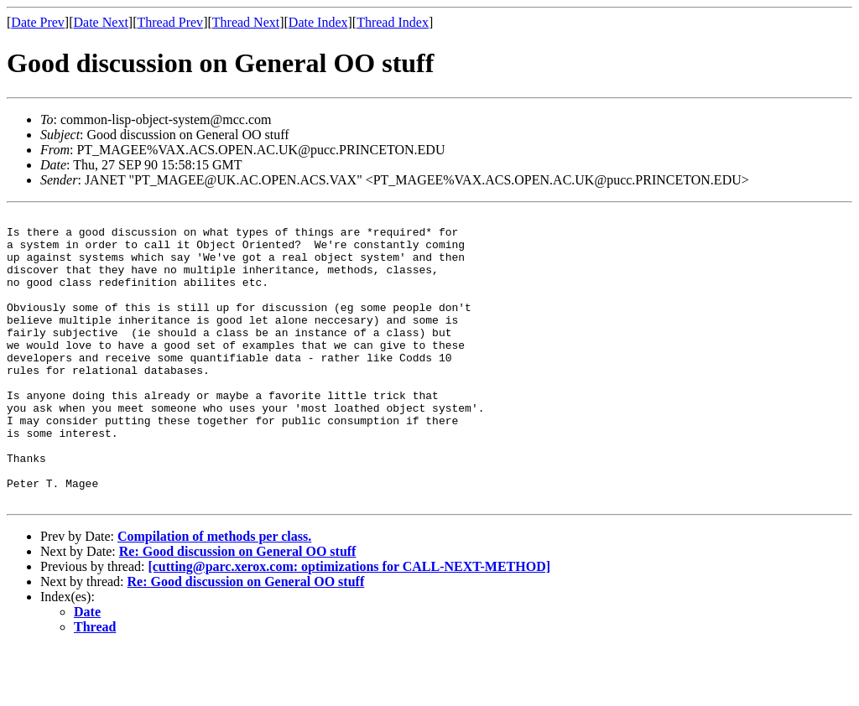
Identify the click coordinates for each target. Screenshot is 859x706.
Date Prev (38, 22)
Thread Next (245, 22)
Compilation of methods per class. (214, 594)
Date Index (318, 22)
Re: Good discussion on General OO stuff (238, 609)
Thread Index (393, 22)
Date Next (101, 22)
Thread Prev (170, 22)
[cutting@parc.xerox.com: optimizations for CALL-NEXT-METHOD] (349, 624)
